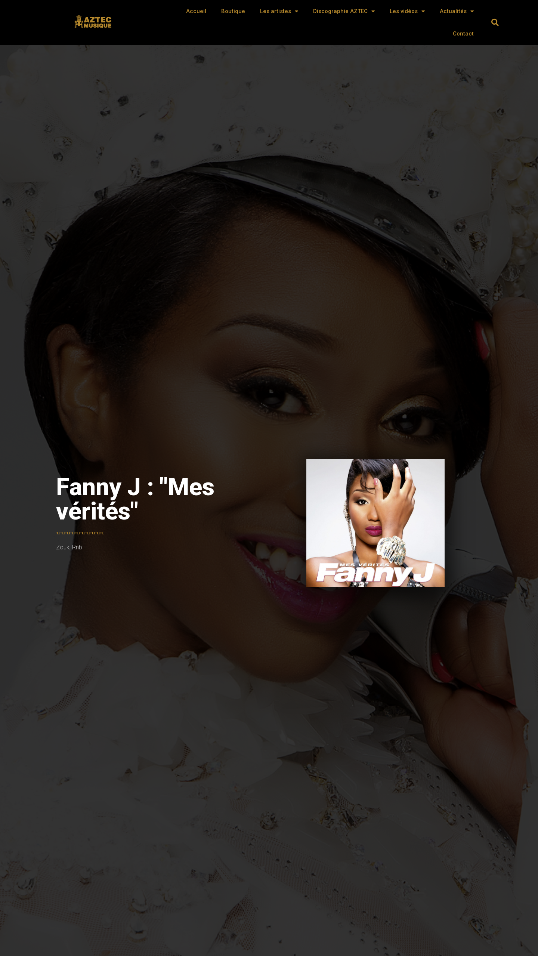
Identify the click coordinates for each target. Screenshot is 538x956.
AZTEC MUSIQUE (93, 25)
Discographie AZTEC (344, 11)
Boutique (233, 11)
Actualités (457, 11)
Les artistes (279, 11)
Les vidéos (407, 11)
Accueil (196, 11)
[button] (495, 22)
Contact (463, 33)
